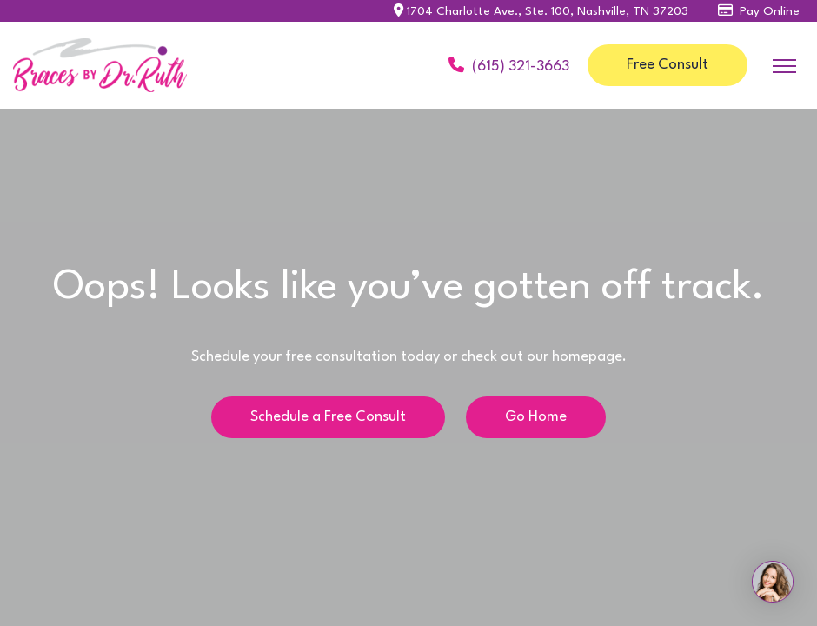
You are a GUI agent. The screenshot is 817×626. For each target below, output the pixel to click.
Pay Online (759, 11)
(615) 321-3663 (508, 65)
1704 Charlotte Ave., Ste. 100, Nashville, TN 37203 (541, 11)
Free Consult (667, 64)
